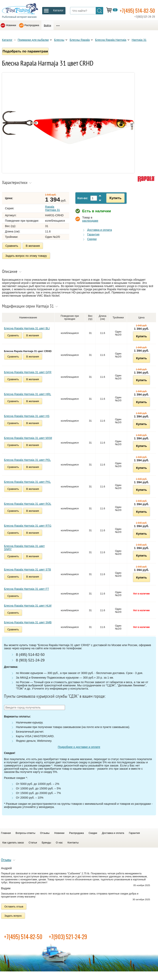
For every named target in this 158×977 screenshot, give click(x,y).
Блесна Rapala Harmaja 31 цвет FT (26, 588)
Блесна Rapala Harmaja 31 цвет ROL (27, 503)
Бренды (46, 841)
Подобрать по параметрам (25, 51)
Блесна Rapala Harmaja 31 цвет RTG (27, 524)
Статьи (33, 841)
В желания (33, 245)
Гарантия (93, 234)
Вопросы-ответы (25, 832)
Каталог (7, 39)
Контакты (73, 841)
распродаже (90, 220)
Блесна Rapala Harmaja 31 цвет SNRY (24, 547)
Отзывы (44, 832)
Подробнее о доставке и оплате (79, 746)
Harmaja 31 (139, 39)
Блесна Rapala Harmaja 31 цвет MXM (28, 437)
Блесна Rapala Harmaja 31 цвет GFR (27, 371)
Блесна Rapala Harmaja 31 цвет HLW (28, 604)
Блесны (59, 39)
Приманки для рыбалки (33, 39)
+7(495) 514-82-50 (139, 10)
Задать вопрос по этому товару (26, 255)
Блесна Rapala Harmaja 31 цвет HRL (27, 393)
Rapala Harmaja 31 (52, 208)
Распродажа (31, 25)
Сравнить (11, 245)
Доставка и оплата (99, 229)
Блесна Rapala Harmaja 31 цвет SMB (28, 621)
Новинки (11, 25)
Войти (47, 25)
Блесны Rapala (80, 39)
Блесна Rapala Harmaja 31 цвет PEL (27, 459)
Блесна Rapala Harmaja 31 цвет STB (27, 568)
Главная (6, 832)
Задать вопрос (13, 914)
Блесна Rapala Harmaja (110, 39)
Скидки (92, 239)
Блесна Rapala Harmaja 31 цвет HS (26, 415)
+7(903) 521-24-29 (68, 936)
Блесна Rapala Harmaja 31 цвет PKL (27, 481)
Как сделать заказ (13, 841)
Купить (114, 198)
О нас (59, 841)
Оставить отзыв (13, 905)
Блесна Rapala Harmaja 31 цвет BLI (27, 327)
